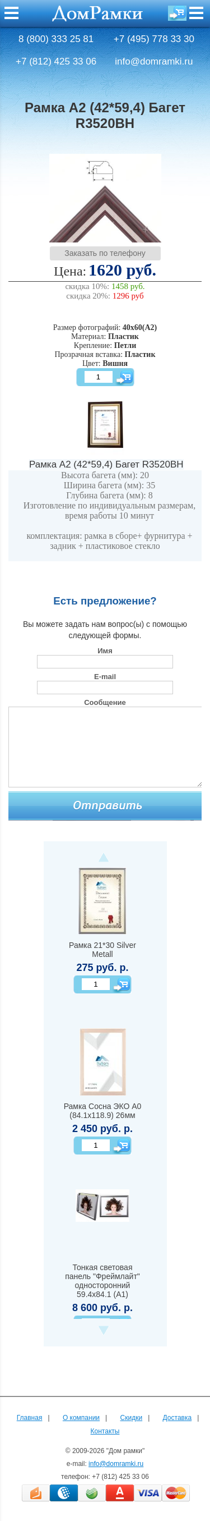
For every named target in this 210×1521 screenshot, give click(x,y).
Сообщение (105, 702)
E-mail (105, 676)
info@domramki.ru (154, 61)
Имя (105, 651)
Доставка (177, 1418)
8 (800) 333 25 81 (56, 39)
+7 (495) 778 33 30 (154, 39)
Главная (30, 1418)
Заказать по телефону (105, 253)
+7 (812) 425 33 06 (56, 61)
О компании (81, 1418)
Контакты (105, 1431)
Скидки (131, 1418)
